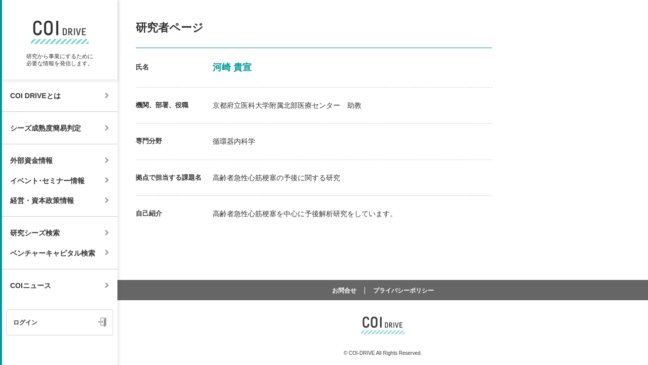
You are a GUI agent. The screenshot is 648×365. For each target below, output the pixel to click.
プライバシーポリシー (403, 290)
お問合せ (344, 290)
